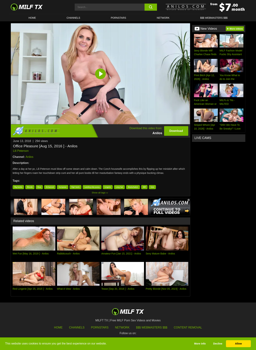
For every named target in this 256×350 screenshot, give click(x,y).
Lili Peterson (21, 150)
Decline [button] (217, 343)
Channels (76, 327)
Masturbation (133, 187)
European (62, 187)
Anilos (29, 156)
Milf (144, 187)
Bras (39, 187)
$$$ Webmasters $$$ (151, 327)
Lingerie (108, 187)
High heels (75, 187)
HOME (32, 17)
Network (163, 17)
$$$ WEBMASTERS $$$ (214, 17)
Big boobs (18, 187)
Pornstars (118, 17)
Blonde (30, 187)
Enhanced (50, 187)
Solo (152, 187)
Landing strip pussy (92, 187)
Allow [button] (238, 343)
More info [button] (200, 343)
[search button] (151, 7)
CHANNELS (73, 17)
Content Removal (188, 327)
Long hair (119, 187)
